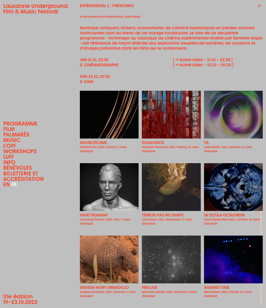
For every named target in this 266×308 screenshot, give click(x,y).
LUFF (8, 156)
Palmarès (16, 134)
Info (9, 162)
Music (11, 140)
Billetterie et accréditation (23, 176)
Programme (20, 123)
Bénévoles (17, 167)
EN (6, 184)
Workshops (20, 151)
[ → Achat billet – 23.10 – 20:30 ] (203, 64)
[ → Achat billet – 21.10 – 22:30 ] (203, 59)
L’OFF (9, 146)
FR (14, 184)
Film (9, 129)
